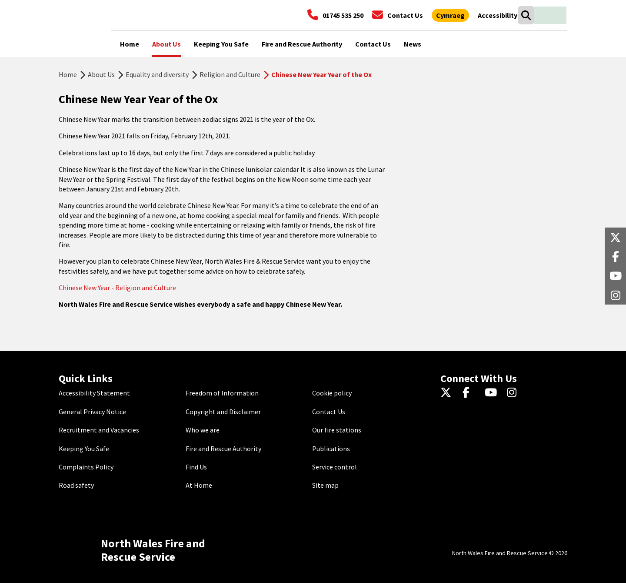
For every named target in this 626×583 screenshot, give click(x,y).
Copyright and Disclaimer (223, 411)
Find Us (196, 466)
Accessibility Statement (94, 393)
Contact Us (328, 411)
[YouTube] (492, 393)
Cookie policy (332, 393)
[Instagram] (514, 393)
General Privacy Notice (92, 411)
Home (68, 74)
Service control (334, 466)
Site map (325, 485)
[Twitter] (448, 393)
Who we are (203, 430)
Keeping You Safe (84, 448)
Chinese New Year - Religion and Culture (118, 287)
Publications (331, 448)
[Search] (525, 15)
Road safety (76, 485)
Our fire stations (336, 430)
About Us (101, 74)
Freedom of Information (222, 393)
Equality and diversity (157, 74)
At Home (199, 485)
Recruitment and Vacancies (99, 430)
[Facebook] (470, 393)
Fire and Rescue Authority (223, 448)
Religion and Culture (230, 74)
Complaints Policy (86, 466)
